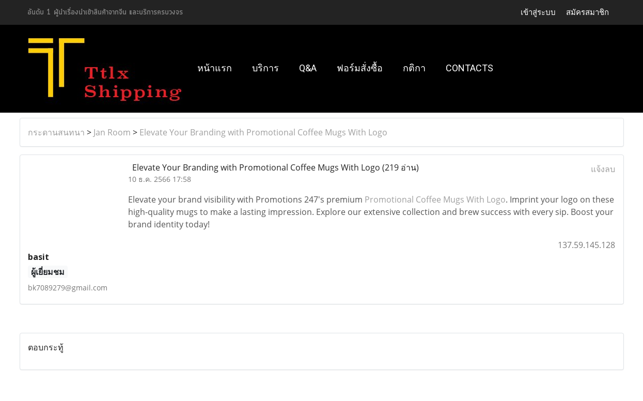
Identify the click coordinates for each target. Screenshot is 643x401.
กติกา (414, 68)
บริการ (265, 68)
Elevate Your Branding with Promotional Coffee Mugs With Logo (263, 132)
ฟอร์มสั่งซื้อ (360, 68)
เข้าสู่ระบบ (538, 12)
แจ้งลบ (603, 169)
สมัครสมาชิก (587, 12)
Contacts (469, 68)
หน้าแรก (214, 68)
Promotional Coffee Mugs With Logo (435, 199)
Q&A (308, 68)
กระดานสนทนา (56, 132)
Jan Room (112, 132)
